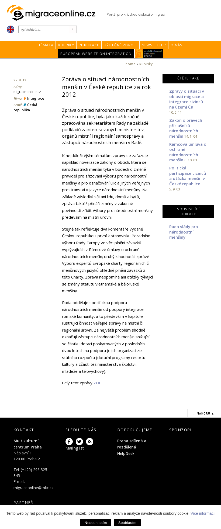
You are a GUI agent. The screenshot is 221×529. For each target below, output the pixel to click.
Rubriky (66, 45)
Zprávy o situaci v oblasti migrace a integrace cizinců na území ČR (186, 99)
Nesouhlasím (96, 523)
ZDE (97, 382)
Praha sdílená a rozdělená (131, 443)
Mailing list (74, 448)
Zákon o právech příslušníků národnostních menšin (185, 128)
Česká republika (25, 107)
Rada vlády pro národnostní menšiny (183, 232)
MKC (149, 53)
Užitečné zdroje (120, 45)
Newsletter (154, 45)
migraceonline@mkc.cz (33, 487)
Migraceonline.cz (55, 13)
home (131, 64)
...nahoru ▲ (204, 413)
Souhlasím (127, 523)
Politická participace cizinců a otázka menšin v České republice (187, 175)
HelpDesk (125, 453)
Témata (46, 45)
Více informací (203, 513)
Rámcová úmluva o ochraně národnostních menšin (187, 152)
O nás (176, 45)
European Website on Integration (96, 53)
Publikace (89, 45)
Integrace (35, 98)
